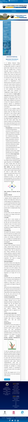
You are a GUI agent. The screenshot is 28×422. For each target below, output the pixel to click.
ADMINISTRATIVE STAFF (7, 51)
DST (16, 403)
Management (6, 47)
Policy (5, 42)
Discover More (7, 379)
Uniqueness (16, 385)
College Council (5, 34)
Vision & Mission (5, 22)
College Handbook (15, 392)
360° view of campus (15, 393)
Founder (5, 27)
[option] (5, 413)
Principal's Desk (6, 31)
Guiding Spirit (6, 24)
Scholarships (15, 388)
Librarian (5, 53)
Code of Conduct (5, 45)
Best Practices (7, 39)
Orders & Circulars (16, 389)
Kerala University (15, 400)
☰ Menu (14, 11)
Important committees (6, 37)
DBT (16, 404)
